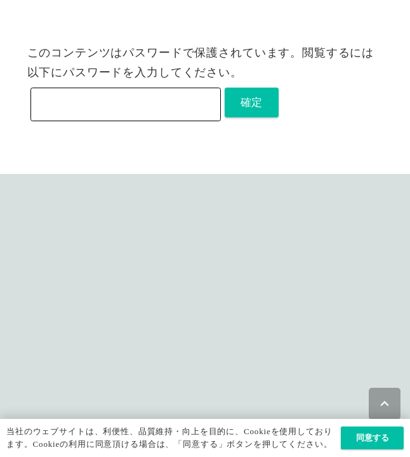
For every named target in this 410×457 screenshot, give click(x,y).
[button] (384, 404)
